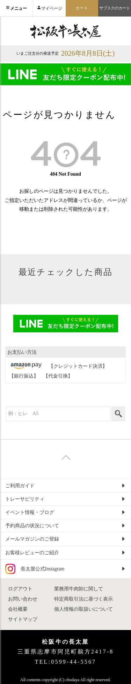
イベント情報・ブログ (29, 512)
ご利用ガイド (20, 485)
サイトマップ (22, 619)
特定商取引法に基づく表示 (83, 599)
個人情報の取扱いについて (83, 609)
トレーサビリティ (24, 499)
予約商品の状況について (32, 525)
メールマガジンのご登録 (32, 539)
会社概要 (18, 609)
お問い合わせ (22, 599)
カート (81, 8)
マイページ (51, 8)
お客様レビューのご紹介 (32, 552)
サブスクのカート (114, 8)
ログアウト (20, 588)
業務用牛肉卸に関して (78, 588)
